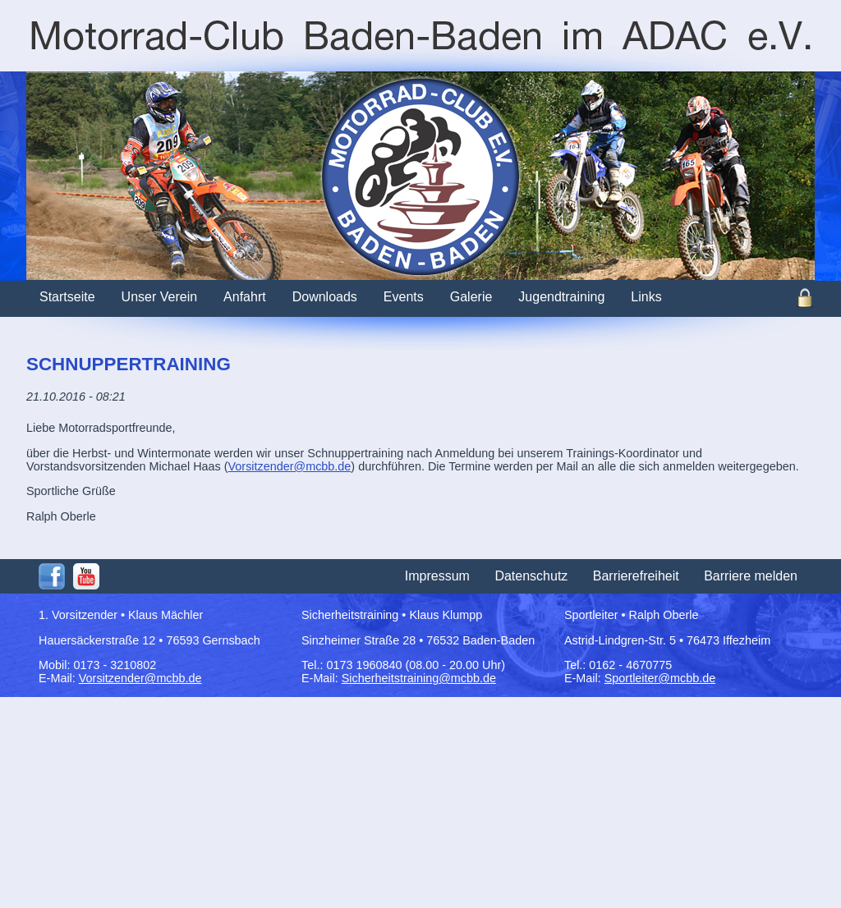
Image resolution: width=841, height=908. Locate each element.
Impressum (437, 576)
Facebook (52, 576)
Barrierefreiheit (636, 576)
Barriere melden (750, 576)
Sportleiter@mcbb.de (659, 678)
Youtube (86, 576)
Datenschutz (531, 576)
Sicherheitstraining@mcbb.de (419, 678)
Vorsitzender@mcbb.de (290, 466)
